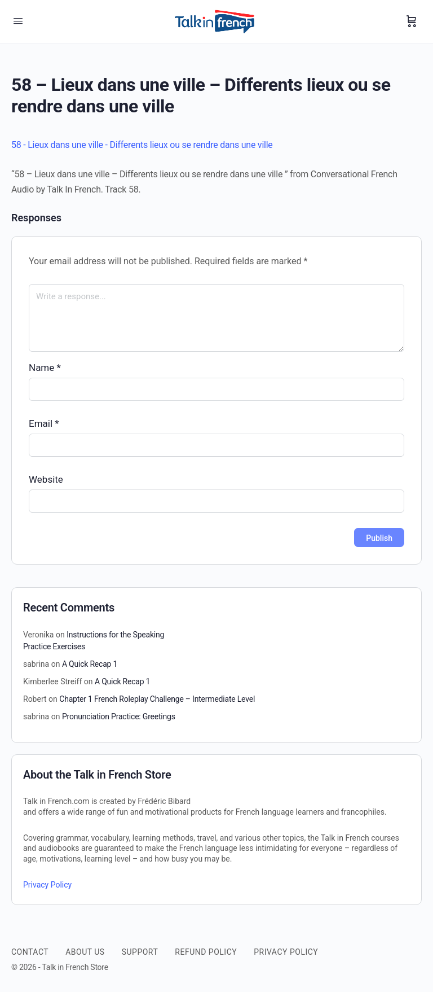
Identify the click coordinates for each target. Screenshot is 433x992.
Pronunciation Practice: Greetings (118, 716)
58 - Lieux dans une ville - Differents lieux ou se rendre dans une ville (142, 144)
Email (44, 423)
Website (46, 479)
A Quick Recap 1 (89, 663)
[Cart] (411, 21)
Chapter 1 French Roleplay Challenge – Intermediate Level (157, 698)
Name (45, 367)
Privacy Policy (47, 884)
